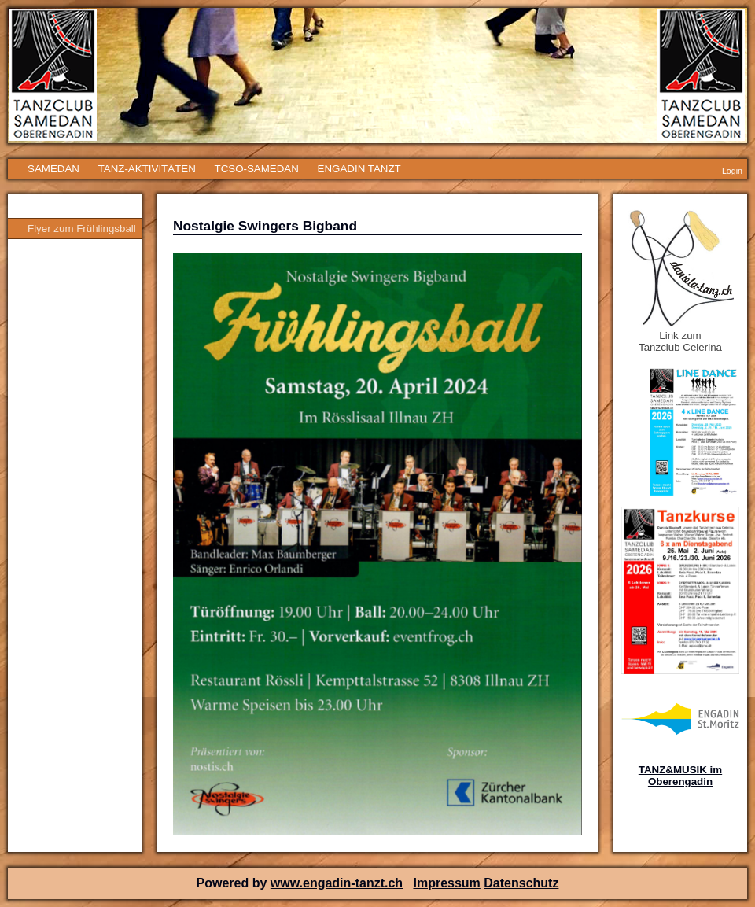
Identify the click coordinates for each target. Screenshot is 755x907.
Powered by (234, 883)
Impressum (446, 883)
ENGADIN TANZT (359, 169)
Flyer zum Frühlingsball (82, 228)
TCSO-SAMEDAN (256, 169)
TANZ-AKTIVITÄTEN (147, 169)
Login (732, 170)
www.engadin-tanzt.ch (337, 883)
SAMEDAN (53, 169)
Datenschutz (521, 883)
